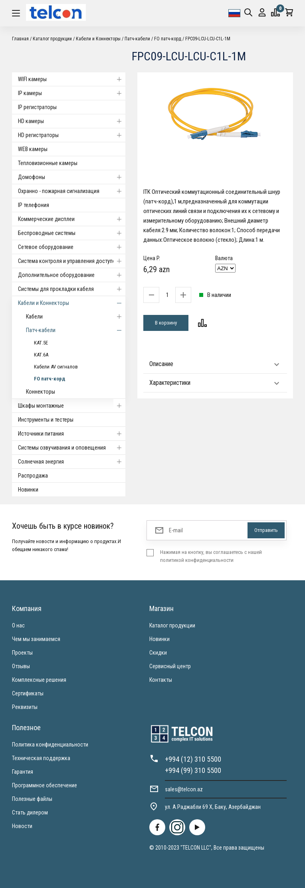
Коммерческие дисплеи (71, 219)
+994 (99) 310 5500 (193, 770)
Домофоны (71, 177)
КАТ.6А (41, 355)
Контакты (160, 680)
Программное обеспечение (44, 785)
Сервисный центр (170, 666)
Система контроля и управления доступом (71, 261)
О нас (18, 625)
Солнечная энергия (71, 461)
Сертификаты (28, 693)
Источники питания (71, 433)
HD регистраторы (71, 135)
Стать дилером (30, 812)
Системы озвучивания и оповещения (71, 447)
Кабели (75, 316)
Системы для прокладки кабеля (71, 289)
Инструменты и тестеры (45, 419)
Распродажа (33, 475)
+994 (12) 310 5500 (193, 759)
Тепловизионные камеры (47, 163)
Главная (20, 39)
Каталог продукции (52, 39)
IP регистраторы (37, 107)
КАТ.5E (41, 343)
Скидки (158, 652)
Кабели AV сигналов (56, 367)
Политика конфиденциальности (50, 744)
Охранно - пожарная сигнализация (71, 191)
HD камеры (71, 121)
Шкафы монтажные (71, 405)
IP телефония (33, 205)
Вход (262, 12)
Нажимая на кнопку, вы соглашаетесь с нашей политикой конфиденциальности (211, 556)
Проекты (22, 652)
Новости (22, 826)
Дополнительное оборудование (71, 275)
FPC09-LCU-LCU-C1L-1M (207, 39)
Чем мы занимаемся (36, 639)
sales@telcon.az (184, 789)
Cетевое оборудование (71, 247)
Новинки (28, 489)
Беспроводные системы (71, 233)
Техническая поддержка (41, 758)
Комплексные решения (39, 680)
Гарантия (22, 772)
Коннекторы (40, 391)
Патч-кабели (137, 39)
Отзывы (21, 666)
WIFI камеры (71, 79)
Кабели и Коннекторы (98, 39)
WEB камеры (33, 149)
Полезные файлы (32, 799)
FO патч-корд (167, 39)
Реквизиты (25, 707)
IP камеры (71, 93)
